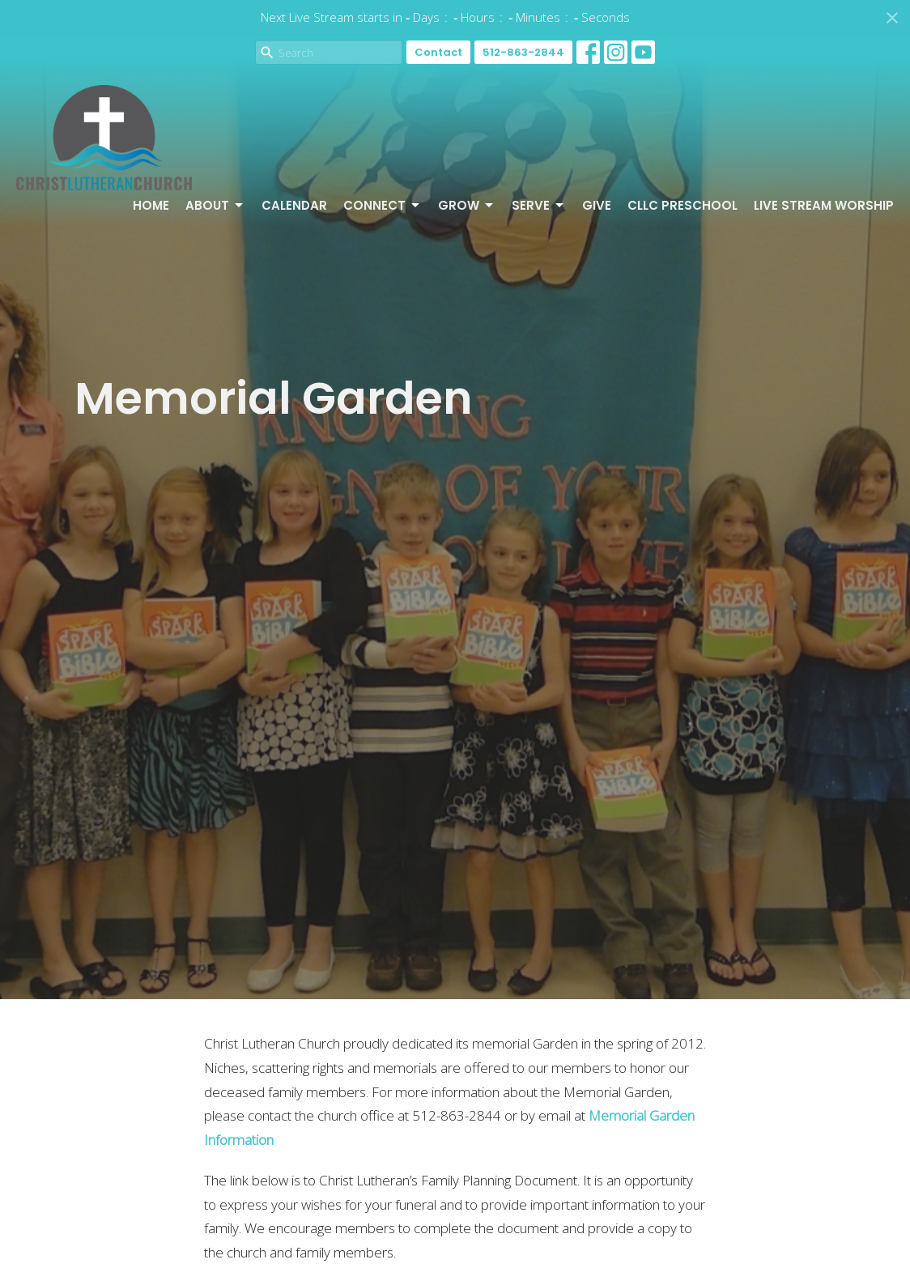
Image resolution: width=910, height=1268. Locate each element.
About (215, 205)
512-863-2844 (523, 52)
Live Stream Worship (824, 205)
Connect (382, 205)
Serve (539, 205)
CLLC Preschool (682, 205)
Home (151, 205)
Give (596, 205)
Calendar (294, 205)
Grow (466, 205)
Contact (438, 52)
